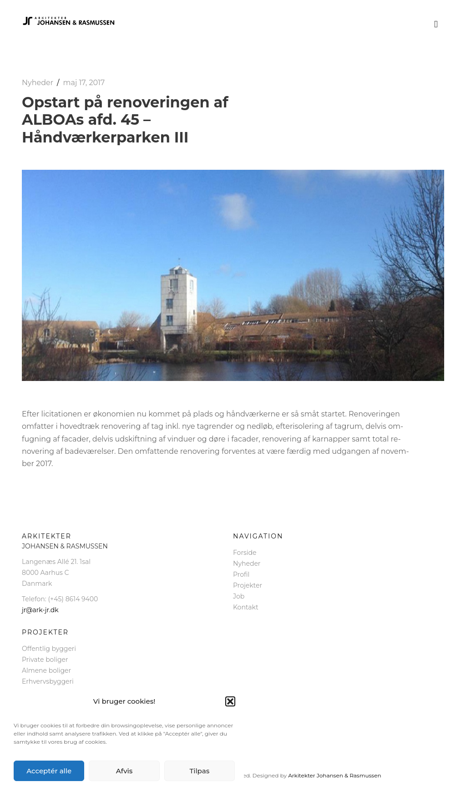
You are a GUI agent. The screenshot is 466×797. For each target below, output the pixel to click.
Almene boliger (46, 670)
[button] (230, 701)
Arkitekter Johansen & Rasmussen (334, 775)
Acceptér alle (48, 771)
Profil (241, 574)
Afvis (124, 771)
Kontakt (245, 607)
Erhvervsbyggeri (48, 681)
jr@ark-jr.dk (40, 610)
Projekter (247, 585)
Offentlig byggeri (49, 649)
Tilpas (199, 771)
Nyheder (37, 82)
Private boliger (45, 659)
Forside (245, 552)
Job (238, 596)
